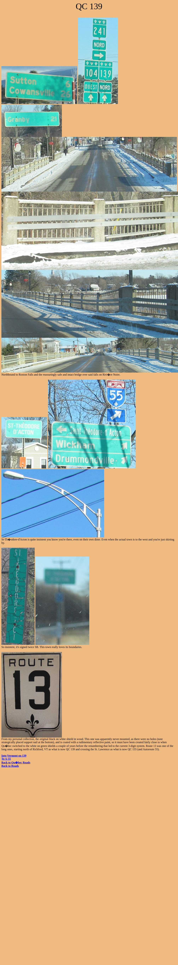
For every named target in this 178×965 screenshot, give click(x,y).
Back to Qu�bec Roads (15, 762)
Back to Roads (10, 765)
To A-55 (6, 758)
